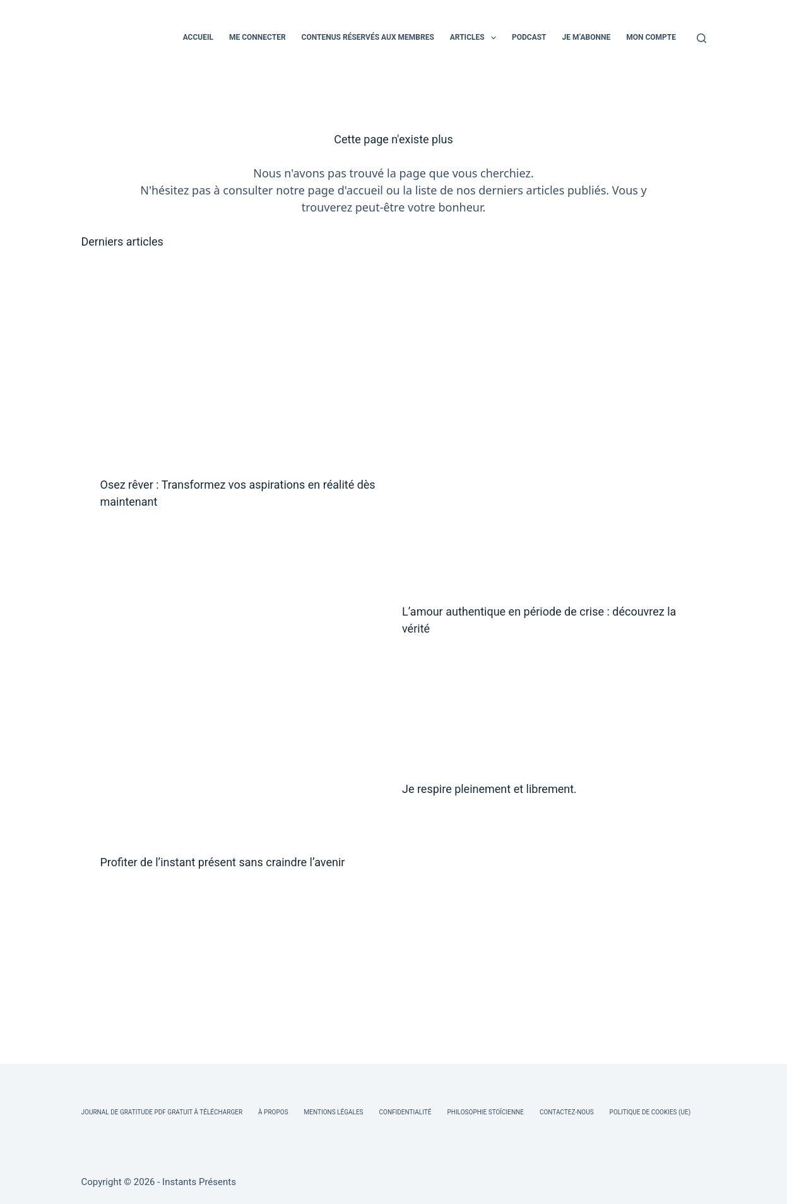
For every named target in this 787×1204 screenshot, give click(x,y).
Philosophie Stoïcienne (485, 1112)
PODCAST (529, 37)
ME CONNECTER (257, 37)
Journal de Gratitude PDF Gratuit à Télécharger (162, 1112)
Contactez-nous (567, 1112)
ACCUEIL (198, 37)
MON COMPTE (651, 37)
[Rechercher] (701, 38)
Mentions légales (334, 1112)
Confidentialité (405, 1112)
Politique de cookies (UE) (650, 1112)
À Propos (273, 1112)
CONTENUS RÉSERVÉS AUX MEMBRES (368, 37)
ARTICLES (475, 37)
